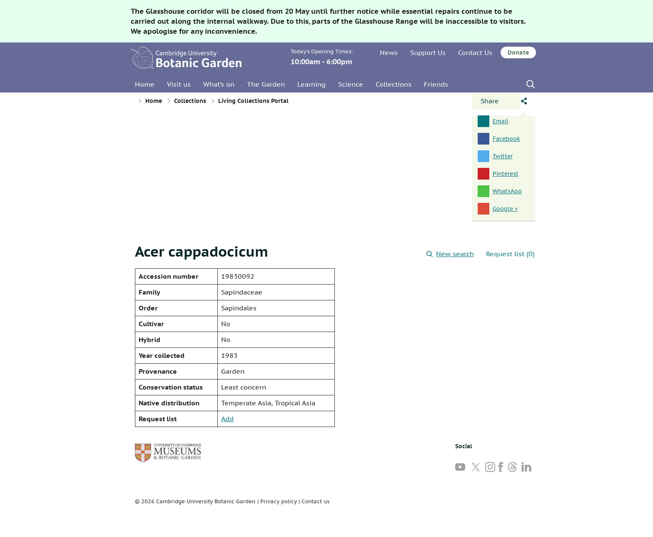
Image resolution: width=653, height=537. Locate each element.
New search (450, 254)
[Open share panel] (496, 100)
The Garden (266, 84)
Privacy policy (278, 501)
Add (227, 419)
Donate (518, 52)
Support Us (428, 52)
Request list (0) (510, 254)
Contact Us (475, 52)
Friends (436, 84)
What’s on (218, 84)
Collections (393, 84)
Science (350, 84)
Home (145, 84)
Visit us (179, 84)
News (389, 52)
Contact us (315, 501)
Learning (311, 84)
